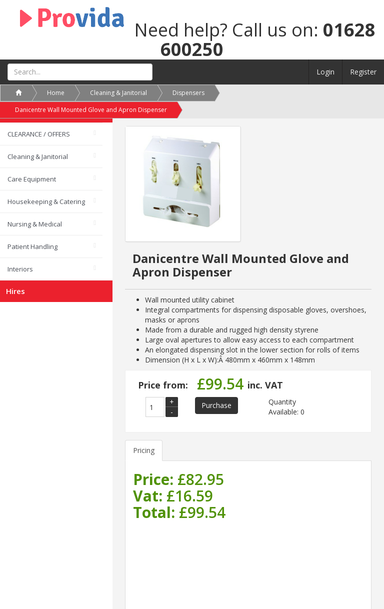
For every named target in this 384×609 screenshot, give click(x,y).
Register (363, 71)
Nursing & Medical (35, 224)
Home (55, 92)
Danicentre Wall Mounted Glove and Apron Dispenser (91, 110)
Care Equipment (32, 179)
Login (325, 71)
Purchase (217, 405)
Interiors (20, 269)
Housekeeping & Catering (46, 201)
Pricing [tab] (143, 450)
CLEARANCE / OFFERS (39, 134)
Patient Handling (33, 246)
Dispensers (188, 92)
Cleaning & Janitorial (38, 156)
